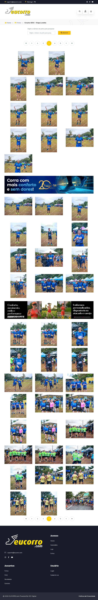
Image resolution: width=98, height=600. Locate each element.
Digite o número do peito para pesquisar (40, 29)
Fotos (17, 23)
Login (52, 571)
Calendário (54, 545)
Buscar (64, 33)
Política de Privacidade (87, 596)
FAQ (6, 575)
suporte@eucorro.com (13, 2)
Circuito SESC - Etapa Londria (35, 23)
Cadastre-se (54, 575)
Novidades (8, 579)
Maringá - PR (30, 2)
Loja (51, 549)
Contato (7, 583)
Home (7, 23)
